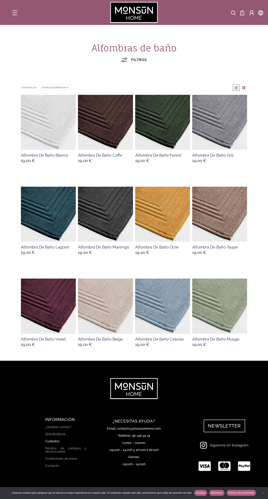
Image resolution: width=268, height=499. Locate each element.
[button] (224, 426)
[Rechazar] (263, 493)
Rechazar (217, 492)
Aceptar (200, 492)
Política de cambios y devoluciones (65, 449)
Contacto (52, 466)
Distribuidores (55, 434)
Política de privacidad (241, 492)
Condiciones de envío (61, 458)
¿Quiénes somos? (58, 427)
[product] (48, 122)
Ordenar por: (29, 87)
